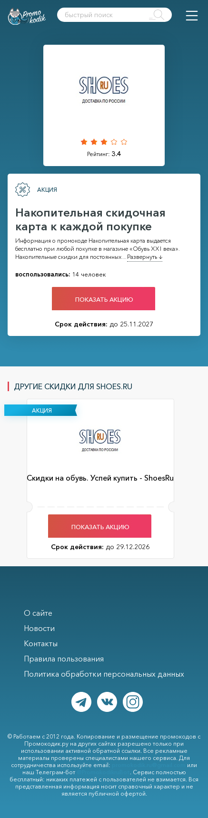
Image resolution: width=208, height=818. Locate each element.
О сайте (38, 613)
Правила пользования (64, 658)
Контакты (41, 643)
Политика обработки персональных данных (104, 674)
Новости (39, 628)
